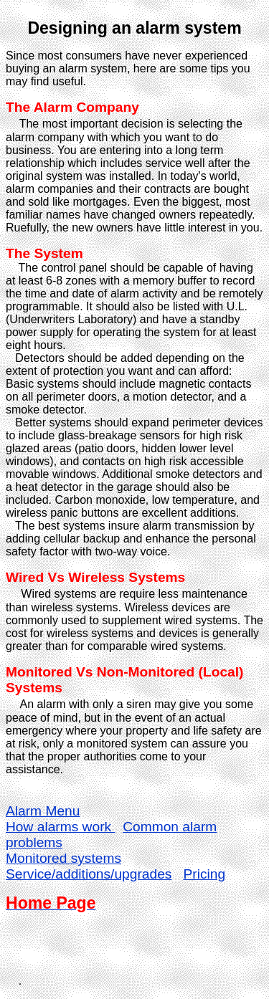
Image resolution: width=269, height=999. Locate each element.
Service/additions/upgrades (88, 873)
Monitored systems (63, 858)
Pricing (204, 873)
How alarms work (60, 826)
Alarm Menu (43, 810)
